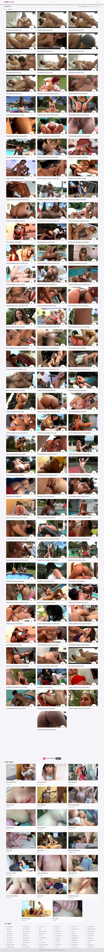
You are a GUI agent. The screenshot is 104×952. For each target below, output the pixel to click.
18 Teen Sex (72, 827)
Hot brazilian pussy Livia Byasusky (79, 475)
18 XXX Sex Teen (42, 938)
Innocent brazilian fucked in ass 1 (16, 369)
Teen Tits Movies (42, 873)
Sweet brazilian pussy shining (15, 284)
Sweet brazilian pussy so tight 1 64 (48, 178)
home (50, 2)
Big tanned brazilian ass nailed (15, 454)
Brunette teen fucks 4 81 (45, 51)
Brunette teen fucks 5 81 (76, 51)
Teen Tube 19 (10, 935)
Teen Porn (57, 929)
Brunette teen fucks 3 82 (76, 30)
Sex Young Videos (74, 805)
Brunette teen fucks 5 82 (76, 666)
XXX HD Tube (10, 940)
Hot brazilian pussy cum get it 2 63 (17, 305)
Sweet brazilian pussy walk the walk (49, 411)
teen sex (55, 918)
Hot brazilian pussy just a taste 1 (79, 305)
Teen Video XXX (26, 931)
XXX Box (41, 940)
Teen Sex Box (72, 782)
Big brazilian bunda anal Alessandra (49, 539)
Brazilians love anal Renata (14, 623)
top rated (83, 6)
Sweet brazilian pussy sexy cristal (16, 539)
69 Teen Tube (42, 942)
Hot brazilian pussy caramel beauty (48, 348)
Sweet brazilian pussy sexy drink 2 (17, 517)
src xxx (56, 947)
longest (90, 6)
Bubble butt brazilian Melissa (46, 602)
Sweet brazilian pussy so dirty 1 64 (17, 263)
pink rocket (57, 926)
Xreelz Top (57, 938)
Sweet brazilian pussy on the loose (79, 369)
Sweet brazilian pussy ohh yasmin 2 (80, 284)
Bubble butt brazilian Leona (77, 560)
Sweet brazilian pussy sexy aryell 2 (48, 645)
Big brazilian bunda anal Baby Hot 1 (80, 539)
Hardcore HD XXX (10, 944)
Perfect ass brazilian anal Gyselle (48, 666)
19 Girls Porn (9, 933)
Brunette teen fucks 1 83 (13, 93)
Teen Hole (40, 850)
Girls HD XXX (72, 873)
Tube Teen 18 (74, 935)
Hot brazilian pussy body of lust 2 (79, 496)
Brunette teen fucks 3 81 (13, 72)
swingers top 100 (75, 938)
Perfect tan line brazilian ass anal (79, 221)
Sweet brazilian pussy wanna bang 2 (80, 623)
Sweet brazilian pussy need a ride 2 (79, 454)
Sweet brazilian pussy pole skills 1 (79, 687)
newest (97, 6)
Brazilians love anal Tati (13, 496)
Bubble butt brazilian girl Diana (78, 157)
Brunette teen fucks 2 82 (45, 30)
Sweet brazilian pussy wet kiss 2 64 (79, 708)
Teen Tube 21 (41, 827)
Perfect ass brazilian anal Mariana (79, 242)
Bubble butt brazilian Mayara (15, 475)
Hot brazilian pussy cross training (79, 327)
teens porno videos (12, 896)
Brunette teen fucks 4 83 (13, 30)
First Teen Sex (42, 947)
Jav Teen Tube (41, 782)
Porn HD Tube (90, 944)
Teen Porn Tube (11, 782)
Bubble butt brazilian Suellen (77, 178)
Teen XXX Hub (58, 935)
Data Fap (9, 929)
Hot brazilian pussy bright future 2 (79, 645)
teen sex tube (9, 926)
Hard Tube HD (26, 947)
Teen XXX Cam (90, 933)
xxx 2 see (40, 896)
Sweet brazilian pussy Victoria (47, 305)
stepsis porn (10, 827)
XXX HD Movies (26, 926)
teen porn (25, 944)
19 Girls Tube (9, 931)
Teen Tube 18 (74, 947)
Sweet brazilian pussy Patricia (78, 93)
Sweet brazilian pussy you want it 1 (17, 433)
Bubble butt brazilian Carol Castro (48, 115)
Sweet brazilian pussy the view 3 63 (48, 263)
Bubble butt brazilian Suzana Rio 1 (17, 136)
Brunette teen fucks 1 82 (45, 72)
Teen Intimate (41, 805)
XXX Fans (41, 926)
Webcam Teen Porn (74, 850)
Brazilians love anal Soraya (46, 496)
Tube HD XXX (10, 938)
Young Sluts (9, 942)
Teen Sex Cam (26, 918)
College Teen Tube (91, 929)
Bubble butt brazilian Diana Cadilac (48, 199)
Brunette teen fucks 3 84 (76, 72)
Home (5, 9)
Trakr (40, 929)
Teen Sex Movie (26, 938)
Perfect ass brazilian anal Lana (47, 433)
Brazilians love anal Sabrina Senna (48, 93)
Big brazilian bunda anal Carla (15, 390)
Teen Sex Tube (26, 942)
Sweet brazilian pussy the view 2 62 (48, 623)
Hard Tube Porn (90, 926)
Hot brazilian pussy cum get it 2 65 (17, 348)
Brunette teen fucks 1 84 (13, 51)
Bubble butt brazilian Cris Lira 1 (16, 157)
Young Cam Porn (91, 940)
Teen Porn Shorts (42, 931)
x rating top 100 (10, 947)
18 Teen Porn (74, 926)
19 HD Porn (25, 935)
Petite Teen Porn (74, 944)
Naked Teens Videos (43, 944)
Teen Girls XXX (26, 929)
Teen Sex (41, 935)
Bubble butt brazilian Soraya (15, 178)
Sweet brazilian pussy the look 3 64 (48, 327)
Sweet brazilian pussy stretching (79, 115)
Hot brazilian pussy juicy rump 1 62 (48, 221)
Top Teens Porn (90, 931)
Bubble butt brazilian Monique (15, 327)
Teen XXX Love (42, 933)
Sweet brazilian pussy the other (16, 708)
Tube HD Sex (58, 933)
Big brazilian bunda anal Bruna (47, 284)
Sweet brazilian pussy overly (15, 115)
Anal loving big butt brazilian (77, 199)
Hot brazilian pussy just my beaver (79, 136)
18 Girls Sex (25, 940)
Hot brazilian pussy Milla (14, 242)
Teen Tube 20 (74, 942)
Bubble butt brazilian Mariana (47, 390)
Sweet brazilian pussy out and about (17, 199)
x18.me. (41, 950)
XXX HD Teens (58, 931)
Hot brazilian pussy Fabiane (46, 242)
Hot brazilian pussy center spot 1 (48, 475)
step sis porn (10, 805)
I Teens (88, 942)
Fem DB (73, 931)
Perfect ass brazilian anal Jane (15, 221)
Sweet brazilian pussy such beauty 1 (80, 433)
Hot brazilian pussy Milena (77, 581)
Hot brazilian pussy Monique (77, 348)
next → (58, 758)
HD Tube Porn (26, 933)
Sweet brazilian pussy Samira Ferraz (49, 136)
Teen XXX (9, 850)
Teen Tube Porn (74, 929)
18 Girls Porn (58, 940)
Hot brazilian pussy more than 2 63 (48, 369)
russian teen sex (73, 896)
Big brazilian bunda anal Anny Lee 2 (17, 602)
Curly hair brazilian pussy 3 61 (78, 263)
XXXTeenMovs (74, 940)
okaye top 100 (58, 944)
